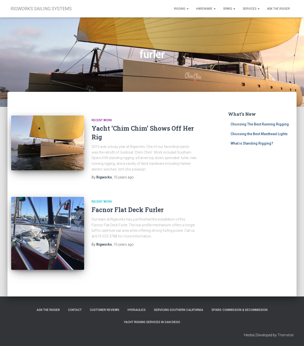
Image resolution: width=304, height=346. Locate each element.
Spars (229, 8)
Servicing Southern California (178, 310)
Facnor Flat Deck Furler (128, 210)
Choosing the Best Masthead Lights (259, 134)
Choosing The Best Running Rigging (260, 124)
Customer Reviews (104, 310)
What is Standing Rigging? (252, 143)
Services (251, 8)
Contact (75, 310)
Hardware (206, 8)
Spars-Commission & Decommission (239, 310)
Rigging (181, 8)
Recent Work (102, 120)
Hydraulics (137, 310)
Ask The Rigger (48, 310)
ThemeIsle (285, 335)
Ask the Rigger (278, 8)
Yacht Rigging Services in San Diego (152, 322)
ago (123, 177)
